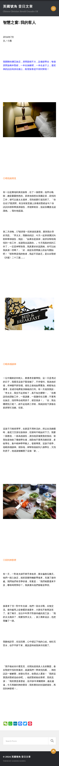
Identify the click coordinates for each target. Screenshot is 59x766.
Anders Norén (19, 761)
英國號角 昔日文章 (18, 6)
